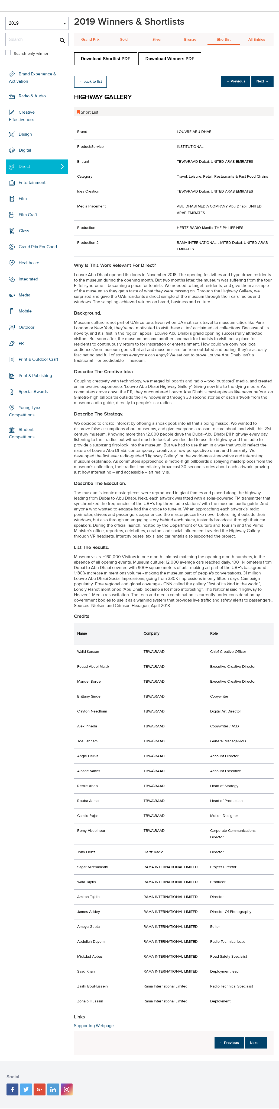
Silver (157, 39)
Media (24, 295)
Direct (24, 166)
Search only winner (31, 53)
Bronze (190, 39)
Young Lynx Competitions (24, 411)
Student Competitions (21, 433)
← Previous (231, 81)
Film (23, 198)
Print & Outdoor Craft (38, 359)
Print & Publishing (35, 375)
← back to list (91, 81)
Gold (124, 39)
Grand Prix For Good (38, 247)
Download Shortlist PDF (105, 58)
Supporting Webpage (94, 1025)
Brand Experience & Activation (32, 77)
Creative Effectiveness (22, 116)
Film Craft (28, 214)
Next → (261, 81)
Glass (24, 231)
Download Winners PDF (169, 58)
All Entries (256, 39)
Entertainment (32, 182)
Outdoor (26, 327)
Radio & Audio (32, 96)
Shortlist (224, 39)
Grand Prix (90, 39)
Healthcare (29, 263)
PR (21, 343)
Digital (25, 150)
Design (25, 134)
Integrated (28, 279)
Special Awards (33, 391)
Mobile (25, 311)
